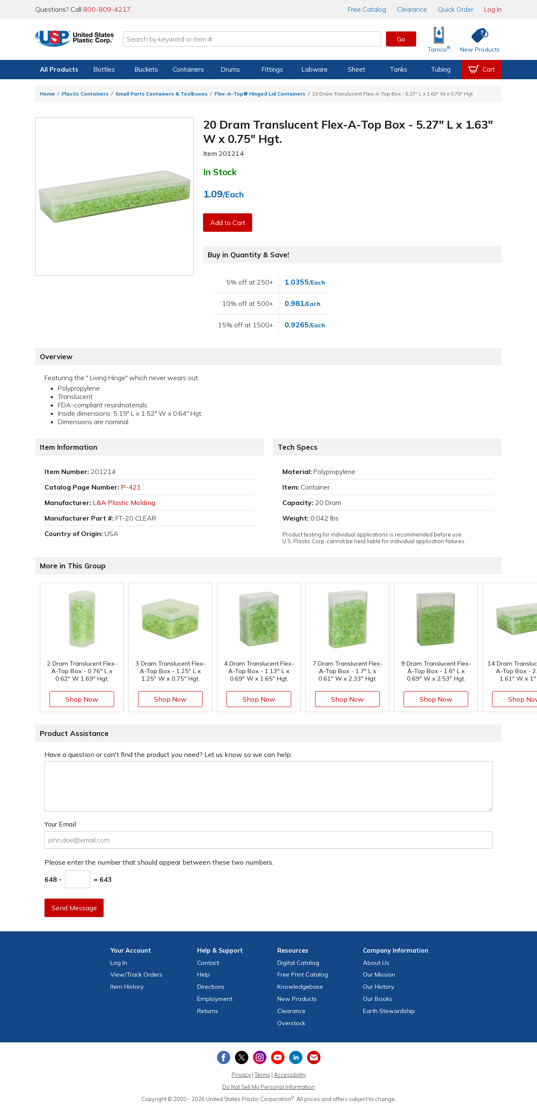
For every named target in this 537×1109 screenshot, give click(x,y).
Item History (127, 986)
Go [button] (401, 39)
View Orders (136, 974)
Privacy (241, 1074)
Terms (262, 1074)
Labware (314, 69)
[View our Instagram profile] (259, 1057)
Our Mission (379, 974)
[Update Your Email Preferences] (313, 1057)
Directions (210, 986)
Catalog (367, 9)
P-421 (131, 487)
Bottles (104, 69)
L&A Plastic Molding (124, 502)
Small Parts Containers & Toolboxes (161, 94)
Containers (188, 69)
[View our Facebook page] (223, 1057)
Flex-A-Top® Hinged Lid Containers (259, 94)
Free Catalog (302, 974)
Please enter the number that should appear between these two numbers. (159, 862)
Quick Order (455, 9)
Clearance (412, 9)
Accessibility (290, 1074)
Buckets (146, 69)
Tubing (441, 69)
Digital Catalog (298, 962)
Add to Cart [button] (227, 222)
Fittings (272, 69)
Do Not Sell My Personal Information (268, 1086)
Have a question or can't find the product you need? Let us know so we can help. (168, 754)
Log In (493, 9)
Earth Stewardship (389, 1011)
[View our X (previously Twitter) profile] (241, 1057)
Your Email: (60, 824)
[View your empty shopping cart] (481, 69)
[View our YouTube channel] (277, 1057)
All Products (59, 69)
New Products (297, 999)
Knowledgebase (300, 986)
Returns (207, 1011)
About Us (376, 962)
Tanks (398, 69)
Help (203, 974)
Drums (230, 69)
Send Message (74, 908)
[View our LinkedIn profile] (295, 1057)
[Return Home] (84, 40)
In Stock (220, 171)
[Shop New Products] (477, 39)
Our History (378, 986)
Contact (208, 962)
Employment (214, 999)
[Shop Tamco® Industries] (438, 39)
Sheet (356, 69)
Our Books (377, 999)
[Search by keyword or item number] (262, 39)
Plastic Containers (85, 94)
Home (47, 94)
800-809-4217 (107, 9)
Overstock (291, 1023)
